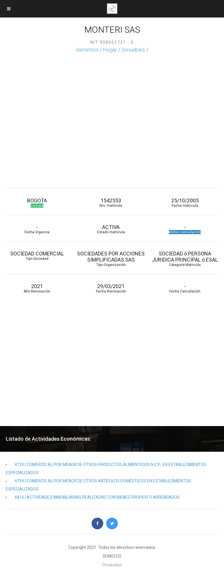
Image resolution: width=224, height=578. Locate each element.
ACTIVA (111, 229)
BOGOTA (37, 202)
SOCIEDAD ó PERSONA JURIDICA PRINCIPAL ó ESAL (185, 259)
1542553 (111, 202)
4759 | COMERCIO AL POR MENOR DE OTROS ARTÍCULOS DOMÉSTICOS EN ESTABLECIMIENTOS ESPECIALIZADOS (98, 485)
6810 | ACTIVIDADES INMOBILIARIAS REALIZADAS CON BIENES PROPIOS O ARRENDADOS (93, 497)
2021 (37, 288)
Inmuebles (133, 50)
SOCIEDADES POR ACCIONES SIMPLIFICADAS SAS (111, 259)
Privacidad (112, 565)
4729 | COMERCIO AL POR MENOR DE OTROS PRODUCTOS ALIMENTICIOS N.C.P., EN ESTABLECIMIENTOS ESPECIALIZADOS (106, 468)
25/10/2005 (185, 202)
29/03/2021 (111, 288)
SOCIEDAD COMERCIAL (37, 256)
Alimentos (87, 50)
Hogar (110, 50)
